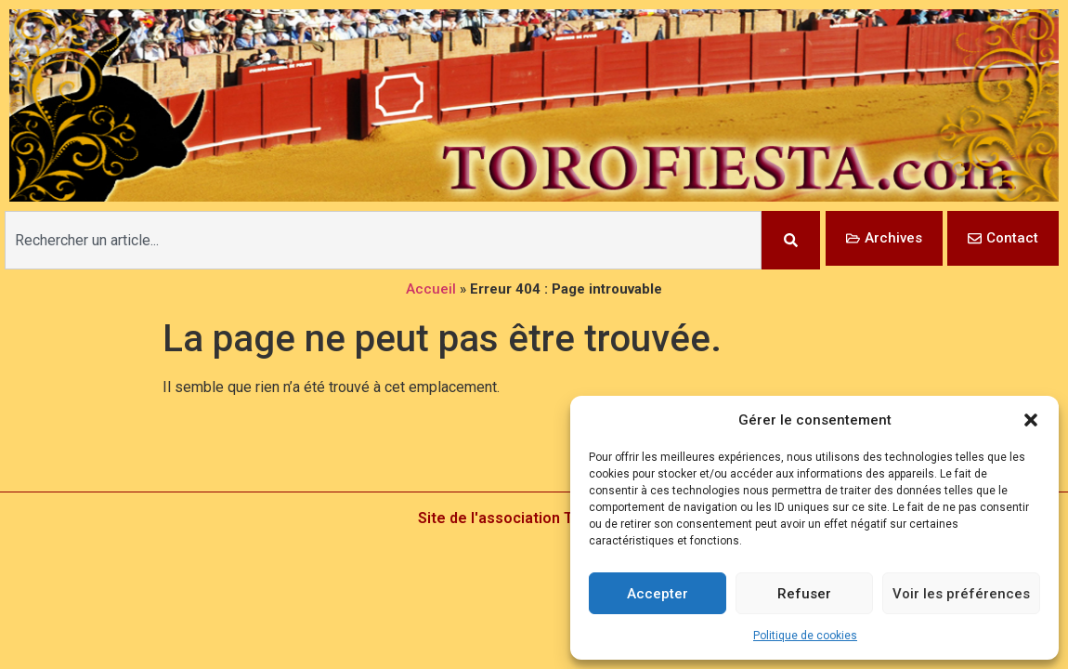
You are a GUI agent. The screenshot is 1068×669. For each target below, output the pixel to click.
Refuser (804, 593)
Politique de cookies (805, 635)
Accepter (657, 593)
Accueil (431, 289)
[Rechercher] (791, 240)
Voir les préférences (961, 593)
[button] (1031, 420)
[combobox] (383, 240)
